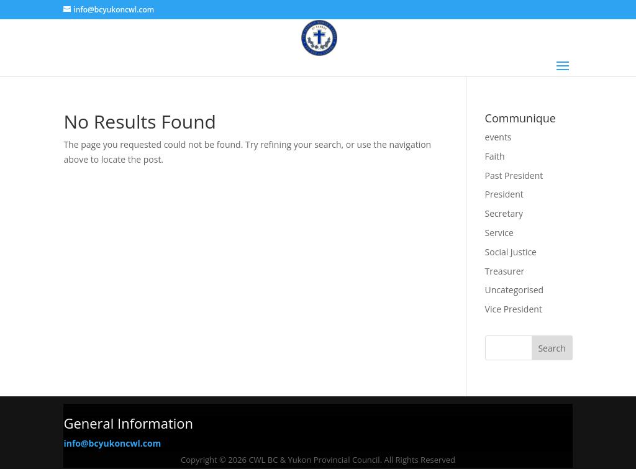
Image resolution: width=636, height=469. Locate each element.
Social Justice (511, 252)
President (504, 194)
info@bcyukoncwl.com (112, 443)
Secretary (504, 213)
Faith (495, 156)
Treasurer (505, 271)
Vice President (513, 309)
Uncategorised (514, 290)
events (498, 137)
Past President (514, 175)
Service (499, 233)
